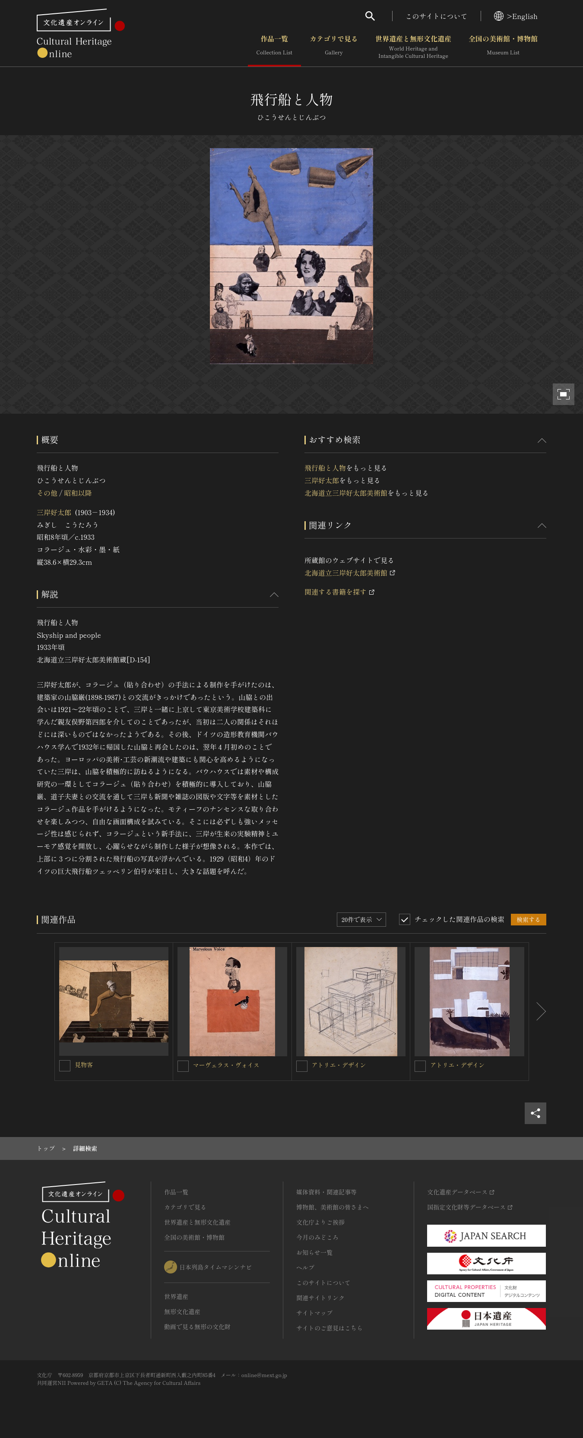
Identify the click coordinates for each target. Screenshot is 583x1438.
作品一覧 (274, 47)
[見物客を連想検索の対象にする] (64, 1065)
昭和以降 (78, 493)
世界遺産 (176, 1296)
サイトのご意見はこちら (329, 1328)
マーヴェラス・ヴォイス (226, 1065)
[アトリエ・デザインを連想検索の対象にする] (301, 1066)
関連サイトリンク (320, 1297)
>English (516, 16)
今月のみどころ (317, 1237)
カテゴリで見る (334, 47)
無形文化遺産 (182, 1311)
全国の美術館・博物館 (503, 47)
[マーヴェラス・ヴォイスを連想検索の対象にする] (183, 1066)
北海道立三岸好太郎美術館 (345, 493)
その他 (47, 493)
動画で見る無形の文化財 (197, 1326)
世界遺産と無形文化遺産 (413, 47)
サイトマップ (314, 1312)
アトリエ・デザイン (339, 1065)
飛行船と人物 (325, 467)
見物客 (84, 1064)
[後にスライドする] (537, 1011)
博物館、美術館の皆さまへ (332, 1207)
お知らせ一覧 (314, 1252)
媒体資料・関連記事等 (326, 1192)
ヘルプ (305, 1267)
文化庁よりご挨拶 (320, 1222)
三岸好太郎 (54, 512)
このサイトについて (437, 16)
